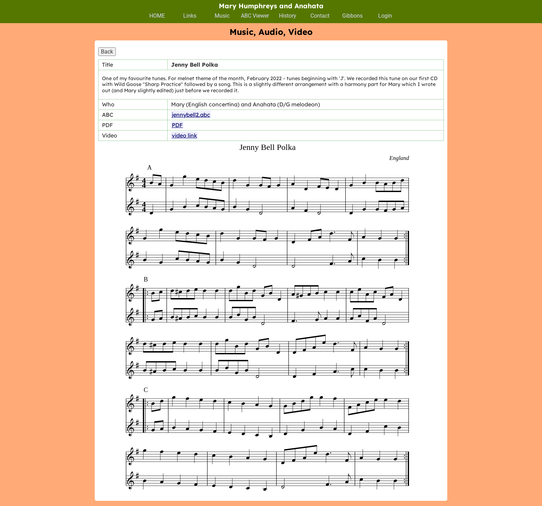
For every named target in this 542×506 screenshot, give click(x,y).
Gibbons (352, 15)
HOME (157, 15)
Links (189, 15)
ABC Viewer (255, 15)
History (287, 15)
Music (222, 15)
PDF (177, 125)
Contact (319, 15)
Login (385, 15)
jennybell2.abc (191, 114)
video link (184, 135)
